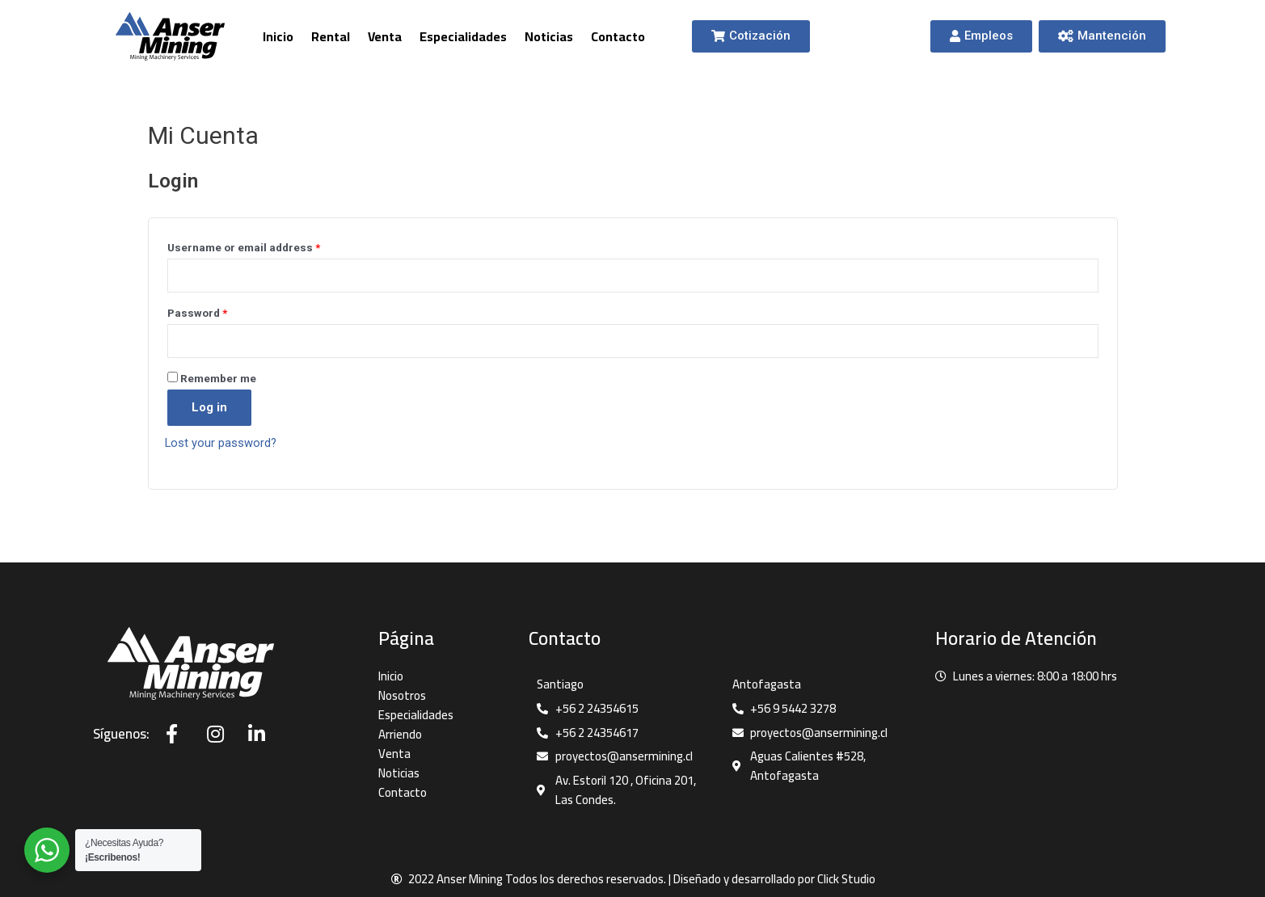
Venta (385, 36)
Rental (330, 36)
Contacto (618, 36)
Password (197, 312)
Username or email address (243, 247)
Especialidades (463, 36)
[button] (751, 36)
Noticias (549, 36)
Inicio (278, 36)
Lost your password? (221, 443)
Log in (209, 408)
